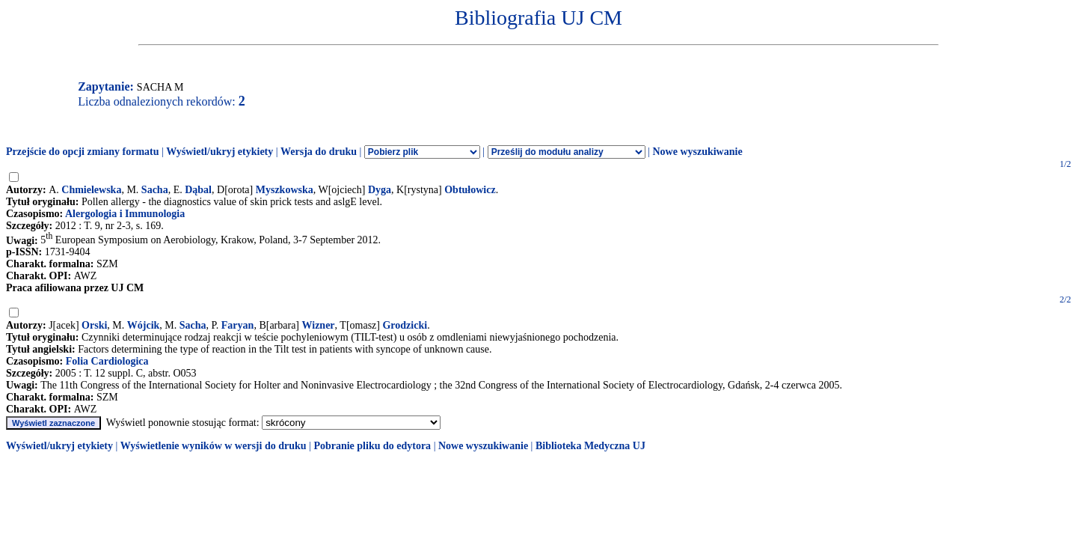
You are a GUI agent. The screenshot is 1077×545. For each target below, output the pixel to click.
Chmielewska (91, 189)
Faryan (237, 325)
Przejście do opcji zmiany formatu (82, 151)
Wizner (318, 325)
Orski (94, 325)
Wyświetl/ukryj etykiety (219, 151)
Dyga (379, 189)
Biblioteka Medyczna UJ (590, 445)
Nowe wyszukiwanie (697, 151)
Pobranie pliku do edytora (372, 445)
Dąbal (198, 189)
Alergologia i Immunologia (125, 213)
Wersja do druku (318, 151)
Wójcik (143, 325)
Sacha (154, 189)
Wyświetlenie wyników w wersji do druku (213, 445)
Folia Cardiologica (107, 361)
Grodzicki (404, 325)
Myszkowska (284, 189)
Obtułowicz (469, 189)
